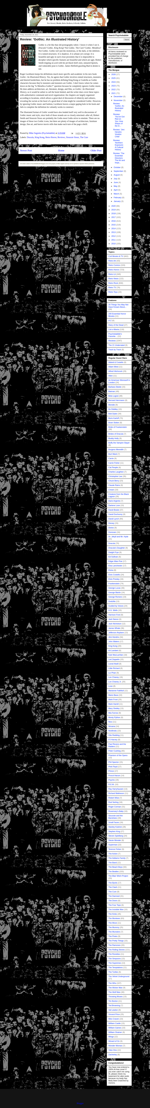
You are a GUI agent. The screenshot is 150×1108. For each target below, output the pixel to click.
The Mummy (113, 927)
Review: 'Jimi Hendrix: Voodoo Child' (118, 133)
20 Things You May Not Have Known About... (118, 306)
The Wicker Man (115, 988)
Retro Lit (112, 274)
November (118, 100)
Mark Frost (113, 699)
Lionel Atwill (113, 664)
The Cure (84, 137)
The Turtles (113, 972)
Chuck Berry (113, 481)
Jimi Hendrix (113, 637)
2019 (113, 210)
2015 (113, 225)
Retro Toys (113, 292)
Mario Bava (113, 695)
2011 (113, 240)
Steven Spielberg (115, 836)
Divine (111, 528)
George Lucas (114, 588)
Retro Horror (50, 137)
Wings (111, 1037)
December (118, 96)
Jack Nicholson (114, 624)
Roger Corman (114, 807)
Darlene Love (114, 505)
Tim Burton (113, 1001)
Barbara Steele (114, 387)
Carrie (111, 458)
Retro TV (112, 287)
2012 (113, 236)
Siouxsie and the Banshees (115, 817)
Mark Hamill (113, 704)
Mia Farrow (113, 713)
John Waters (113, 641)
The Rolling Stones (116, 950)
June (116, 182)
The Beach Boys (115, 867)
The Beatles (113, 871)
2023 (113, 86)
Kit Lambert (113, 650)
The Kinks (112, 914)
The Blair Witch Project (118, 876)
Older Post (96, 150)
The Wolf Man (114, 992)
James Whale (114, 628)
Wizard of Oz (114, 1041)
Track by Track (114, 350)
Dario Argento (114, 501)
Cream (111, 490)
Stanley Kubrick (115, 827)
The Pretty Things (116, 941)
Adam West (113, 367)
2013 (113, 232)
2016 (113, 221)
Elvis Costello (114, 575)
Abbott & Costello (115, 362)
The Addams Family (117, 858)
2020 (113, 206)
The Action (113, 854)
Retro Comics (114, 265)
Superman (112, 845)
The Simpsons (114, 959)
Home (61, 150)
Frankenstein (114, 584)
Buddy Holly (113, 438)
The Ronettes (114, 954)
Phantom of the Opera (117, 755)
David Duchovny (115, 514)
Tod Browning (114, 1005)
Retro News (113, 279)
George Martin (114, 592)
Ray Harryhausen (115, 789)
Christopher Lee (115, 476)
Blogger (80, 1103)
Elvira (110, 570)
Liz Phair (112, 673)
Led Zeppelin (114, 659)
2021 (113, 93)
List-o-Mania (113, 329)
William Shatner (115, 1032)
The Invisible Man (116, 909)
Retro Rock (113, 283)
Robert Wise (113, 798)
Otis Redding (114, 735)
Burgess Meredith (116, 449)
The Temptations (115, 967)
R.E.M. (111, 784)
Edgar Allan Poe (115, 561)
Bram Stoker (113, 423)
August (117, 175)
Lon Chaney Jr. (114, 682)
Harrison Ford (114, 615)
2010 (113, 244)
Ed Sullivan (113, 557)
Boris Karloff (113, 418)
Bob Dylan (112, 414)
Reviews (61, 137)
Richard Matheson (116, 793)
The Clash (112, 887)
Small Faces (113, 822)
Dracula (30, 137)
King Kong (39, 137)
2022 (113, 89)
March (117, 194)
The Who (112, 983)
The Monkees (114, 918)
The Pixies (112, 936)
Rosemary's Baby (115, 811)
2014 (113, 228)
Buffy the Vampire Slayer (119, 443)
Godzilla (111, 601)
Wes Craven (113, 1019)
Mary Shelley (114, 708)
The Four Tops (114, 905)
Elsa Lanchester (115, 566)
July (116, 179)
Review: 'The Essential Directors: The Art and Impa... (119, 158)
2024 (113, 82)
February (118, 197)
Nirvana (111, 726)
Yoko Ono (112, 1050)
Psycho (111, 780)
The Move (112, 923)
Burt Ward (112, 454)
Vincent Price (114, 1014)
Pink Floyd (112, 767)
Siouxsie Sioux (72, 137)
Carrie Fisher (114, 463)
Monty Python (114, 717)
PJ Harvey (112, 740)
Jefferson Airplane (116, 633)
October (117, 167)
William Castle (114, 1023)
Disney (111, 523)
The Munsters (114, 932)
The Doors (112, 901)
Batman (111, 391)
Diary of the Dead (115, 325)
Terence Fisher (114, 849)
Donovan (112, 532)
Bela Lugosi (113, 396)
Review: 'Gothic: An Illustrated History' (118, 107)
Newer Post (26, 150)
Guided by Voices (115, 606)
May (116, 186)
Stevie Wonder (114, 840)
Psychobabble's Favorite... (115, 335)
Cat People (113, 467)
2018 (113, 213)
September (119, 171)
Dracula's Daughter (116, 548)
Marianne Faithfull (116, 691)
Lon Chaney (113, 677)
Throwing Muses (115, 997)
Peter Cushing (114, 751)
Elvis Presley (114, 579)
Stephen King (114, 831)
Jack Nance (113, 619)
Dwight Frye (113, 552)
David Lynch (113, 519)
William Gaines (114, 1028)
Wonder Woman (115, 1046)
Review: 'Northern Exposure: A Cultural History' (118, 145)
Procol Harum (114, 775)
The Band (112, 863)
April (116, 190)
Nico (110, 722)
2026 (113, 74)
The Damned (114, 896)
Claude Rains (114, 485)
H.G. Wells (113, 610)
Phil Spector (113, 762)
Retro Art (112, 261)
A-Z (110, 320)
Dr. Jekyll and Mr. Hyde (118, 537)
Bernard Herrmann (116, 400)
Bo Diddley (113, 409)
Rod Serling (113, 802)
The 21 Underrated (116, 345)
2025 (113, 78)
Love (110, 686)
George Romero (115, 597)
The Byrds (112, 883)
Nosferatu (112, 731)
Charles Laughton (116, 472)
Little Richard (114, 668)
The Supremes (114, 963)
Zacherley (112, 1055)
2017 (113, 217)
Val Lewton (113, 1010)
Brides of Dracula (115, 434)
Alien (110, 376)
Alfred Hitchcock (115, 371)
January (117, 201)
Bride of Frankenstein (117, 427)
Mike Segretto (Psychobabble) (42, 133)
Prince (111, 771)
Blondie (111, 405)
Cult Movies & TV (115, 256)
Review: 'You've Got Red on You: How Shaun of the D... (118, 120)
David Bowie (113, 510)
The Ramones (114, 945)
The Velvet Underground (118, 976)
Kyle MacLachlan (115, 655)
